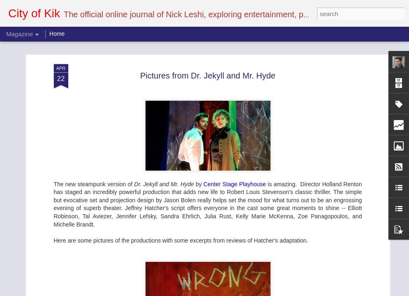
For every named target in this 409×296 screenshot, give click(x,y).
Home (57, 33)
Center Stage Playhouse (234, 69)
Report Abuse (254, 291)
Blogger (230, 291)
